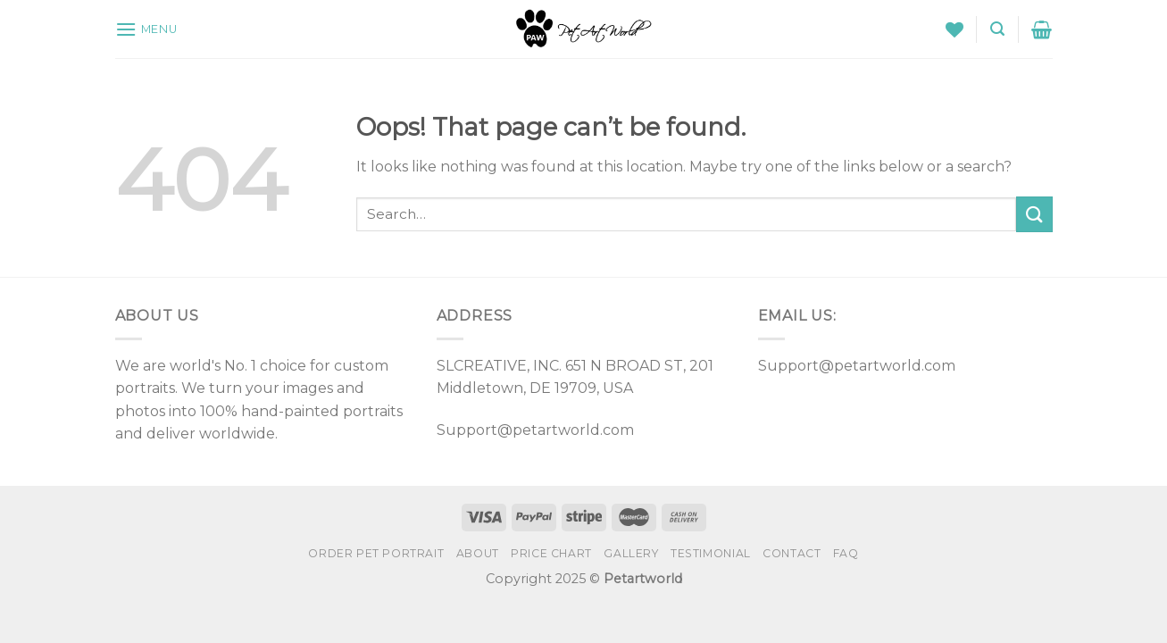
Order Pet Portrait (376, 553)
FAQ (846, 553)
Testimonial (711, 553)
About (477, 553)
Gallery (631, 553)
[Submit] (1034, 213)
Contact (792, 553)
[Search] (997, 29)
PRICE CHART (551, 553)
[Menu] (146, 29)
